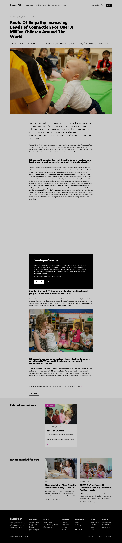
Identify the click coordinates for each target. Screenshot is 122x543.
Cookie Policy (58, 276)
